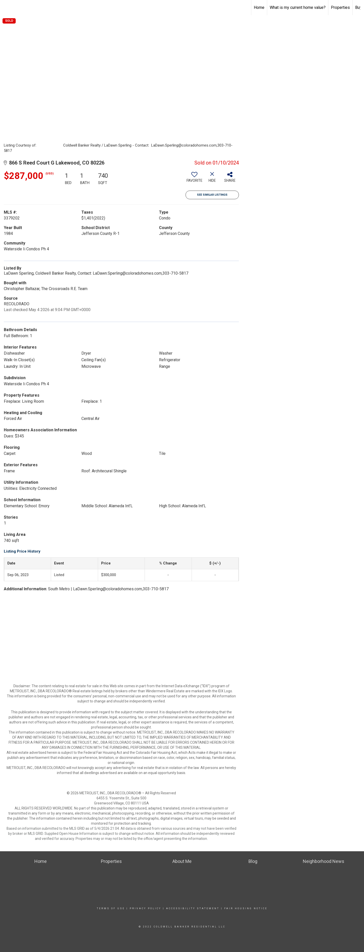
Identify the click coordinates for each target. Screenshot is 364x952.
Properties (340, 7)
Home (259, 7)
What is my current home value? (298, 7)
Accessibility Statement (192, 908)
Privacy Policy (145, 908)
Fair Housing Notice (245, 908)
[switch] (194, 179)
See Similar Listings (212, 194)
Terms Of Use (111, 908)
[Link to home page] (6, 7)
